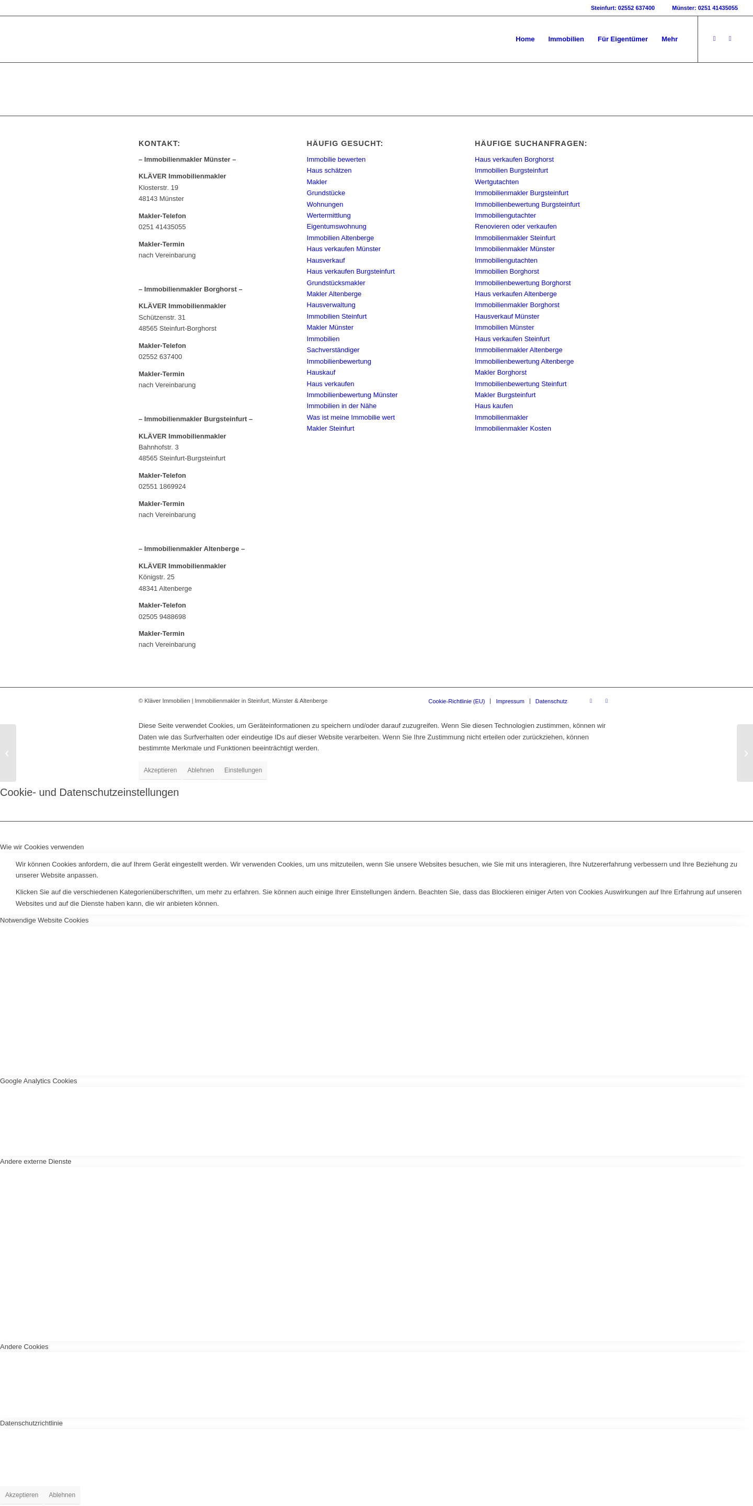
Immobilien (323, 339)
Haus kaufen (494, 406)
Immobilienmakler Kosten (513, 428)
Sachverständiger (333, 350)
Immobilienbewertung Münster (352, 395)
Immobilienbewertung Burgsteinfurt (527, 204)
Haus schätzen (329, 170)
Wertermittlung (329, 215)
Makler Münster (330, 327)
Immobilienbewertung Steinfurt (521, 384)
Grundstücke (326, 193)
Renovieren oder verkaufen (516, 226)
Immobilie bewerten (336, 159)
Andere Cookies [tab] (24, 1347)
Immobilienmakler (501, 417)
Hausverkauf (326, 260)
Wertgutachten (497, 182)
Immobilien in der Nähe (342, 406)
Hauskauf (321, 372)
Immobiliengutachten (506, 260)
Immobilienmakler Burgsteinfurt (521, 193)
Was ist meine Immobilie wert (351, 417)
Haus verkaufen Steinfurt (512, 339)
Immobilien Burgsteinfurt (511, 170)
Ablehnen (200, 770)
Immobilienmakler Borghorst (517, 305)
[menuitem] (525, 39)
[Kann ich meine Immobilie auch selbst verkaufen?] (8, 753)
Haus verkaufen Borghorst (514, 159)
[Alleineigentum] (745, 753)
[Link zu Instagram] (730, 39)
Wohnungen (325, 204)
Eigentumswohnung (337, 226)
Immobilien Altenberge (340, 238)
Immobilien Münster (504, 327)
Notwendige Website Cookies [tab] (44, 920)
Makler (317, 182)
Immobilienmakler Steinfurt (515, 238)
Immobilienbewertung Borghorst (523, 283)
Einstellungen (243, 770)
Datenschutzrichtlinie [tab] (31, 1423)
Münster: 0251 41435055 (705, 8)
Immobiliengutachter (505, 215)
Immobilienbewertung (339, 361)
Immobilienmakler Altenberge (519, 350)
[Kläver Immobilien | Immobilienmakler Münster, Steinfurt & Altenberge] (93, 39)
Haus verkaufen (331, 384)
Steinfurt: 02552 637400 (623, 8)
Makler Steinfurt (331, 428)
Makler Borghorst (501, 372)
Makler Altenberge (334, 294)
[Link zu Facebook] (714, 39)
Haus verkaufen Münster (344, 249)
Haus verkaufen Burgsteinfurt (351, 271)
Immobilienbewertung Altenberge (524, 361)
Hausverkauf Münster (507, 316)
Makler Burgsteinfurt (505, 395)
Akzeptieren (160, 770)
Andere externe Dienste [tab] (36, 1161)
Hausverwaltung (331, 305)
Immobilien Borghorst (507, 271)
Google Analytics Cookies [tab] (38, 1081)
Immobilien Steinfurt (337, 316)
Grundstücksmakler (336, 283)
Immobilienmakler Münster (514, 249)
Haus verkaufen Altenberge (516, 294)
